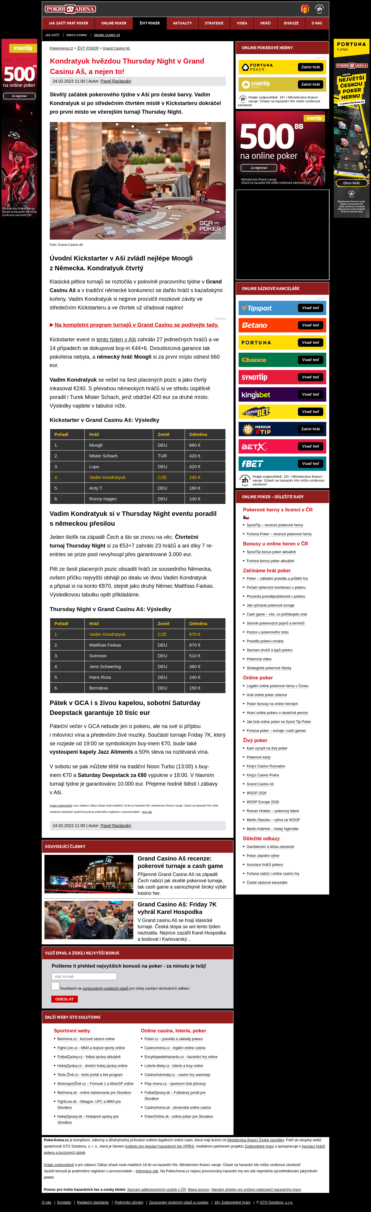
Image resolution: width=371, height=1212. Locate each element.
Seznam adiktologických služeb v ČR (156, 1190)
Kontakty (64, 1202)
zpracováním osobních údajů (106, 988)
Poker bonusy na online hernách (272, 704)
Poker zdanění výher (263, 856)
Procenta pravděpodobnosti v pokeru (276, 596)
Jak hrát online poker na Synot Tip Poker (279, 722)
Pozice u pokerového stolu (268, 632)
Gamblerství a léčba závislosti (270, 847)
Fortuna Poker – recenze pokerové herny (279, 534)
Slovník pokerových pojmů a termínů (275, 623)
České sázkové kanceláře (267, 883)
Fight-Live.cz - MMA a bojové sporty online (91, 1048)
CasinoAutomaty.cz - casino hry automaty (178, 1075)
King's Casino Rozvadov (266, 766)
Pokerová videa (259, 659)
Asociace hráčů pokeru (265, 865)
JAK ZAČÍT (52, 35)
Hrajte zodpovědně (61, 805)
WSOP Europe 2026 (263, 802)
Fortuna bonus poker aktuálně (270, 561)
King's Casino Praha (263, 775)
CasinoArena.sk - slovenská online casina (178, 1107)
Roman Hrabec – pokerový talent (273, 811)
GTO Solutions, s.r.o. (276, 1202)
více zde (147, 811)
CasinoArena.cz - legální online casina (175, 1048)
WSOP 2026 (256, 793)
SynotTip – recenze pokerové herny (275, 525)
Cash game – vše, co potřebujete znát (277, 614)
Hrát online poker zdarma (267, 695)
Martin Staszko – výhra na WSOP (273, 820)
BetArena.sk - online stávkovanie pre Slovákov (94, 1093)
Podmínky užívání (129, 1202)
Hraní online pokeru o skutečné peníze (277, 713)
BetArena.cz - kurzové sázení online (86, 1039)
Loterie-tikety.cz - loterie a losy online (174, 1066)
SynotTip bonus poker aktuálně (271, 552)
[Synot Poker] (280, 184)
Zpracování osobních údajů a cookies (178, 1202)
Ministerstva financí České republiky (255, 1140)
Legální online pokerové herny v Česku (277, 686)
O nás (46, 1202)
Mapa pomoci (198, 1190)
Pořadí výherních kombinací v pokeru (276, 587)
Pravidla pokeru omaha (265, 641)
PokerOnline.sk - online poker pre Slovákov (179, 1116)
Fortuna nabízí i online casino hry (273, 874)
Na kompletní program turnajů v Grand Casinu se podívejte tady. (137, 325)
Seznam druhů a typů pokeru (270, 650)
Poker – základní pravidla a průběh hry (277, 578)
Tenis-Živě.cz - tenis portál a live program (90, 1075)
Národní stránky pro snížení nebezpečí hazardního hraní (256, 1190)
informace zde (147, 1171)
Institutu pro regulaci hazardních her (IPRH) (159, 1146)
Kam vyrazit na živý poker (267, 748)
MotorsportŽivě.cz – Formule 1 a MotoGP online (96, 1084)
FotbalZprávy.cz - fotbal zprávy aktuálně (89, 1057)
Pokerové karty (258, 757)
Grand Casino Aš (107, 35)
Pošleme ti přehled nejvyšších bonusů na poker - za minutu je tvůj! (129, 966)
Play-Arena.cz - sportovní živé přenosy (175, 1084)
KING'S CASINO (77, 35)
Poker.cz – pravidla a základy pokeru (174, 1039)
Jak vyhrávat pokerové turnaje (270, 605)
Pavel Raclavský (116, 81)
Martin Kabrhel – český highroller (273, 829)
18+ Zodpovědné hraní (232, 1202)
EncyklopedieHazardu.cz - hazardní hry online (181, 1057)
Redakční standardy (93, 1202)
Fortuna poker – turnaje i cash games (276, 731)
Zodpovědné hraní (259, 1146)
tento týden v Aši (116, 340)
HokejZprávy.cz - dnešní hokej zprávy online (93, 1066)
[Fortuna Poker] (352, 216)
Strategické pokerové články (269, 668)
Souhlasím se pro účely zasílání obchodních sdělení (125, 988)
